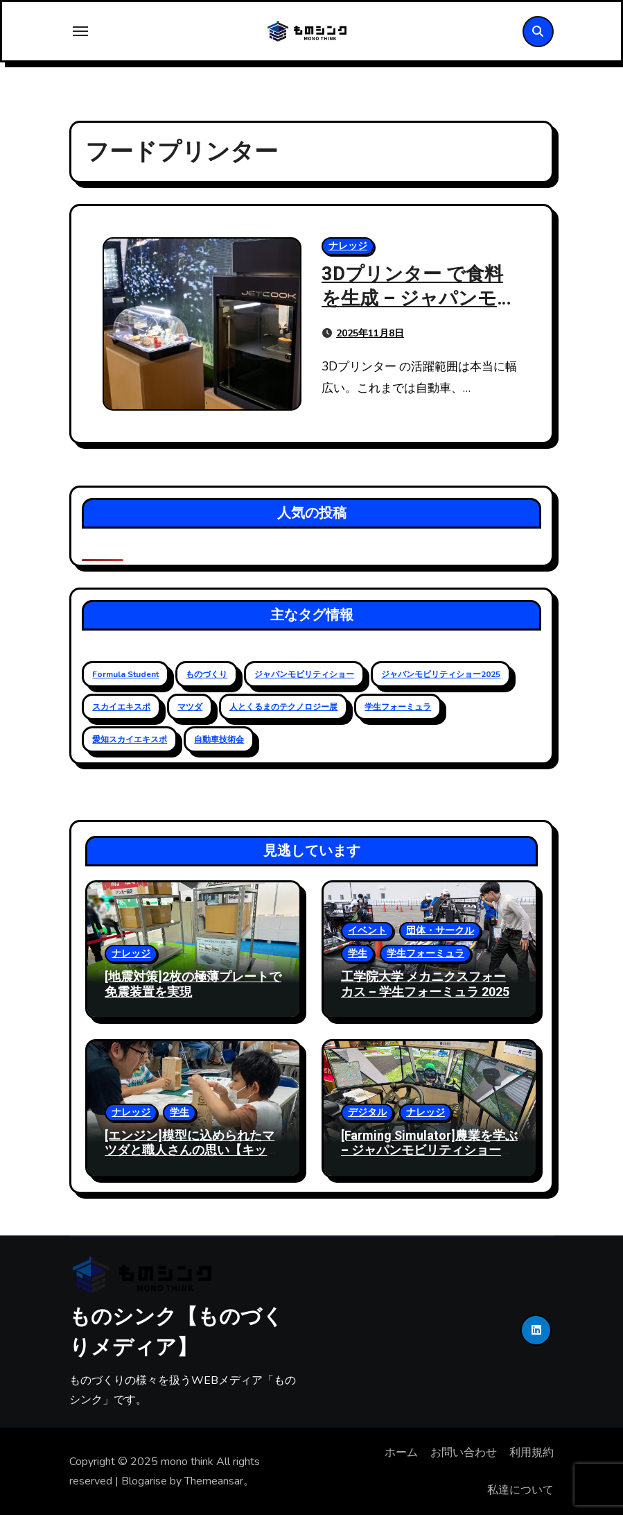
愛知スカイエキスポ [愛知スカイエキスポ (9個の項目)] (129, 739)
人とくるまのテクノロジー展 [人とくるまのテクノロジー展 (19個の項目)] (283, 706)
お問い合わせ (463, 1452)
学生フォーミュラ (425, 953)
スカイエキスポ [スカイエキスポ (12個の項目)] (121, 706)
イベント (367, 930)
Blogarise (144, 1481)
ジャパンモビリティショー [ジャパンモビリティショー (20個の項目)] (304, 674)
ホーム (401, 1452)
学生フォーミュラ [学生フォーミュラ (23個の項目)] (398, 706)
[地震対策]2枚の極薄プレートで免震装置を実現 (193, 985)
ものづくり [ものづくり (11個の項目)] (206, 674)
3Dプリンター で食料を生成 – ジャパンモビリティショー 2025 (419, 298)
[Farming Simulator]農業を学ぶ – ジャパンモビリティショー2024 (429, 1151)
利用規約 (531, 1452)
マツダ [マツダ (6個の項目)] (189, 706)
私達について (520, 1490)
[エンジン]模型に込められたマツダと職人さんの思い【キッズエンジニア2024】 (192, 1151)
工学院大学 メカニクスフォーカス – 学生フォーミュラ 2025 (425, 985)
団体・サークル (440, 930)
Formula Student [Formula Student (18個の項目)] (125, 674)
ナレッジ (347, 245)
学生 (357, 953)
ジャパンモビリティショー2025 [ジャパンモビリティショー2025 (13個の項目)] (440, 674)
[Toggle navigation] (80, 31)
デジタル (367, 1112)
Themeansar (213, 1481)
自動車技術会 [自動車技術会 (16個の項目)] (219, 739)
